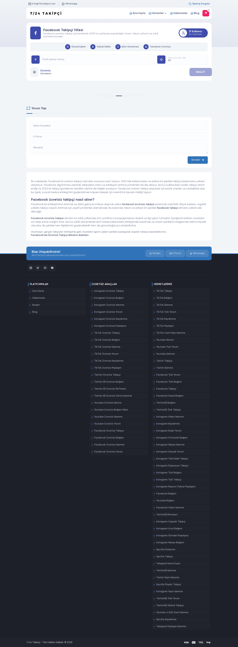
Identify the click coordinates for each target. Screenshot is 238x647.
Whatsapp (69, 3)
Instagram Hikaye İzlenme (170, 445)
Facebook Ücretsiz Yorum (108, 452)
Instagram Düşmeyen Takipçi (172, 466)
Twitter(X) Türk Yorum (168, 598)
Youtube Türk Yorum (167, 347)
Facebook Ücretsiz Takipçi (109, 431)
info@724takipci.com (41, 3)
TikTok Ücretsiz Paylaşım (107, 368)
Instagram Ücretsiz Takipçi (109, 291)
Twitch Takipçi (164, 361)
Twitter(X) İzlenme (166, 570)
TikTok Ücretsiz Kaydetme (108, 361)
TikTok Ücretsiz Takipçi (107, 333)
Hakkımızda (38, 298)
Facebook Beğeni (166, 494)
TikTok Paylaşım (165, 326)
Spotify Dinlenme (165, 549)
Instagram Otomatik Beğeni (171, 438)
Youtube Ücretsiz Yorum (107, 424)
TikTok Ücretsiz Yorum (106, 354)
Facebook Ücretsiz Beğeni (109, 438)
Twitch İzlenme (164, 368)
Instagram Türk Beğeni (168, 473)
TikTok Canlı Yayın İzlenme (170, 333)
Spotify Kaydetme (166, 619)
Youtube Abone (165, 340)
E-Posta (175, 253)
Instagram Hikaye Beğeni (170, 542)
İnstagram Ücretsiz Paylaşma (110, 326)
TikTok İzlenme (164, 305)
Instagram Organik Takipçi (170, 521)
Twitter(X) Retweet (167, 514)
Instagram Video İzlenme (170, 417)
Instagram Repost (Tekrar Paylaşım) (175, 487)
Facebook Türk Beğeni (169, 382)
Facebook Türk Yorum (168, 375)
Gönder (197, 160)
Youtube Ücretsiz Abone (107, 403)
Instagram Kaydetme (168, 424)
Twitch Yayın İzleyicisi (167, 577)
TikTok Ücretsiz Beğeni (107, 340)
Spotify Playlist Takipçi (168, 584)
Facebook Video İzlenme (170, 507)
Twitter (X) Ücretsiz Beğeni (109, 382)
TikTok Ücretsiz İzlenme (107, 347)
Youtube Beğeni (165, 500)
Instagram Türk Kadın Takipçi (172, 459)
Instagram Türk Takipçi (168, 480)
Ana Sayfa (38, 291)
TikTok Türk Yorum (166, 312)
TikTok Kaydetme (166, 319)
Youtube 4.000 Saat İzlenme (172, 612)
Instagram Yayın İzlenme (169, 591)
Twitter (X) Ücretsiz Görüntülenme (113, 396)
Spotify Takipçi (164, 556)
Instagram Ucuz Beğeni (169, 528)
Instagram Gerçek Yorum (170, 452)
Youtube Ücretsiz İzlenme (108, 417)
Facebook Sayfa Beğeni (169, 396)
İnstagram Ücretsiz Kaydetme (110, 319)
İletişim (154, 253)
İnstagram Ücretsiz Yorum (108, 312)
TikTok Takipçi (164, 291)
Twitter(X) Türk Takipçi (168, 410)
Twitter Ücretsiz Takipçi (107, 375)
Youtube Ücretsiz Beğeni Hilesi (111, 410)
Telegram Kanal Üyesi (168, 563)
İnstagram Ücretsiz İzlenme (109, 305)
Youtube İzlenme (165, 354)
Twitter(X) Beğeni (165, 403)
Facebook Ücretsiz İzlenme (109, 445)
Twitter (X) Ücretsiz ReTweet (110, 389)
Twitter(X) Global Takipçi (170, 605)
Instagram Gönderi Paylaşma (172, 535)
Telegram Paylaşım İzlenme (171, 626)
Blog (34, 312)
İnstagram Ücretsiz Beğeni (109, 298)
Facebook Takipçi (166, 389)
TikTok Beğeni (164, 298)
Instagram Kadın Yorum (169, 431)
